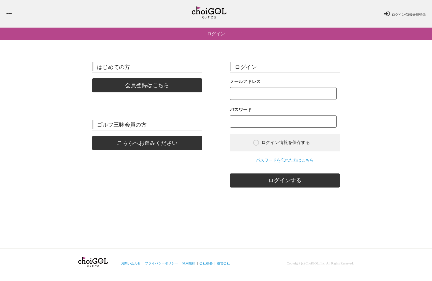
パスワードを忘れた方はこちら (285, 162)
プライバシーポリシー (161, 266)
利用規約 (188, 266)
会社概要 (206, 266)
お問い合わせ (131, 266)
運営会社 (223, 266)
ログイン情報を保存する (281, 145)
